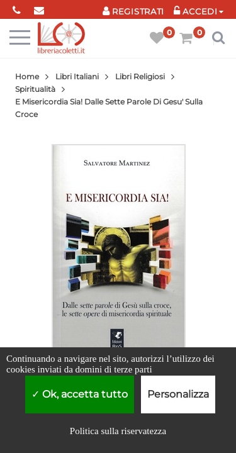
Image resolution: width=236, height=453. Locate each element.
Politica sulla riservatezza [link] (118, 431)
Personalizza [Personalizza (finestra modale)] (178, 394)
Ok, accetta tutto (79, 394)
